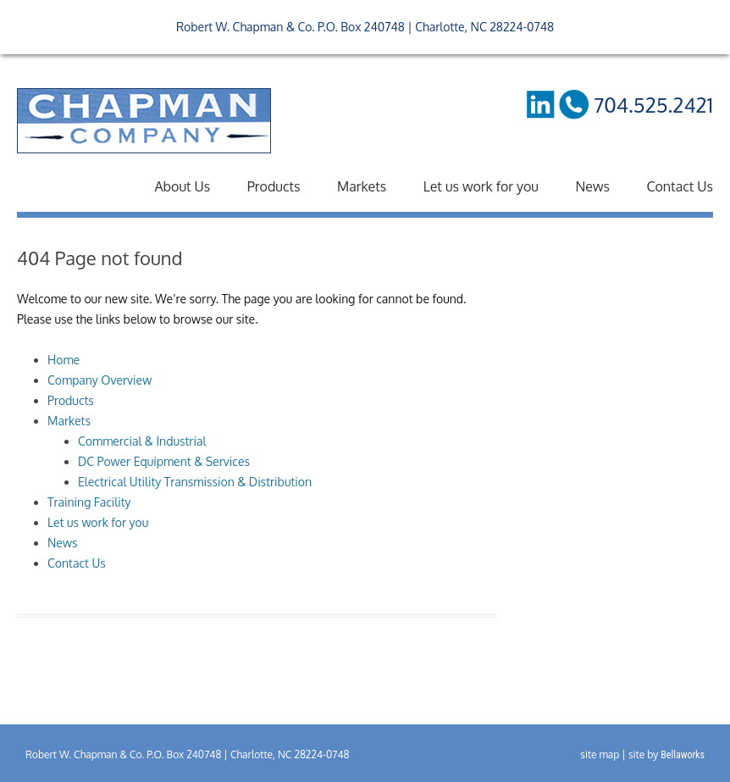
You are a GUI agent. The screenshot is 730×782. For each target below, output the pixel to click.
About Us (182, 186)
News (592, 186)
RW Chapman (144, 120)
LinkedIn (539, 104)
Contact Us (679, 186)
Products (274, 186)
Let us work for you (481, 186)
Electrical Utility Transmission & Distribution (195, 481)
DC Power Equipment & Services (164, 461)
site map (599, 754)
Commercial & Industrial (142, 441)
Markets (361, 186)
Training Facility (89, 502)
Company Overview (99, 380)
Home (63, 359)
